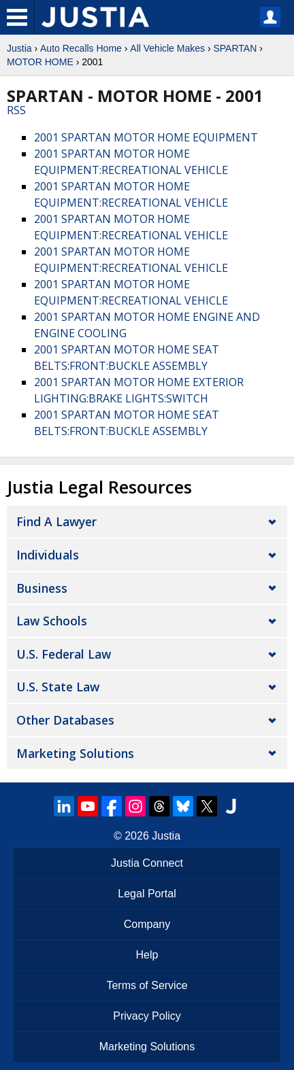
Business (41, 588)
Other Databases (65, 720)
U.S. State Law (57, 686)
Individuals (47, 555)
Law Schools (51, 620)
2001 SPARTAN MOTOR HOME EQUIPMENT (146, 137)
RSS (16, 110)
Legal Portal (147, 893)
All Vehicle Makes (167, 48)
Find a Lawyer (56, 521)
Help (147, 955)
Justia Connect (147, 863)
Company (147, 924)
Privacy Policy (147, 1016)
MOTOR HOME (40, 61)
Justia (19, 48)
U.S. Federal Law (63, 654)
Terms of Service (146, 985)
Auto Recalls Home (81, 48)
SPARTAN (235, 48)
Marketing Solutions (75, 753)
